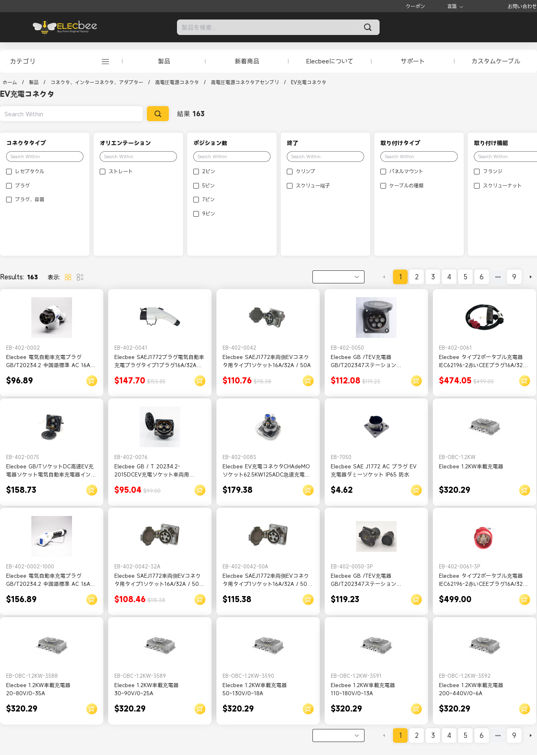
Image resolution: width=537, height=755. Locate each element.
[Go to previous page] (384, 276)
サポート (413, 61)
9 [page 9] (514, 276)
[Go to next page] (530, 276)
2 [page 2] (417, 276)
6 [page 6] (482, 276)
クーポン (415, 6)
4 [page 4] (449, 276)
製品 (164, 61)
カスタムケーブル (496, 61)
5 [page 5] (465, 276)
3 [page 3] (433, 276)
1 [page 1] (400, 276)
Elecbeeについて (330, 61)
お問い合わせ (522, 6)
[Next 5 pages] (497, 276)
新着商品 (247, 61)
